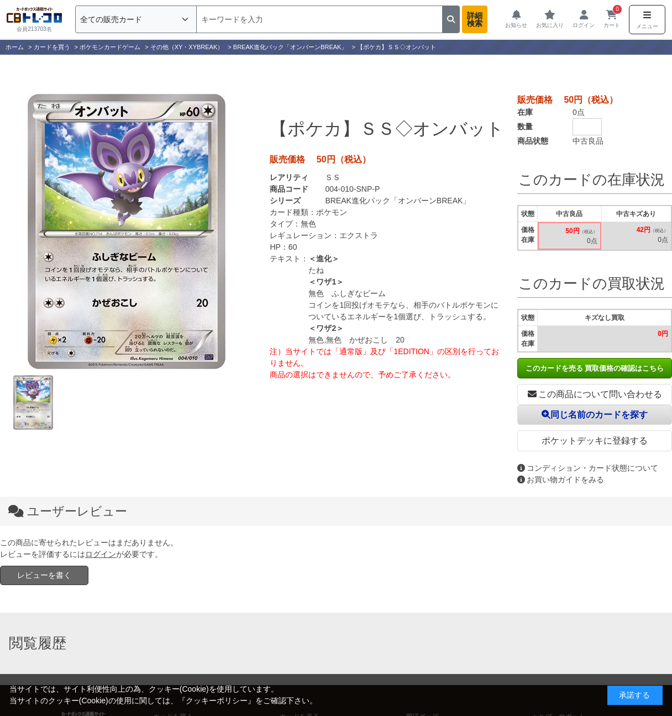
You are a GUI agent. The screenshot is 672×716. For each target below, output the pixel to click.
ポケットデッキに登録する (595, 440)
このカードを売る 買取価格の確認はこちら (595, 368)
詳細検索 (474, 19)
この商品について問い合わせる (595, 394)
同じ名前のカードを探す (595, 414)
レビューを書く (44, 575)
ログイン (100, 554)
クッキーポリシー (217, 700)
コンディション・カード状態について (587, 468)
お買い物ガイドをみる (560, 479)
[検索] (319, 19)
